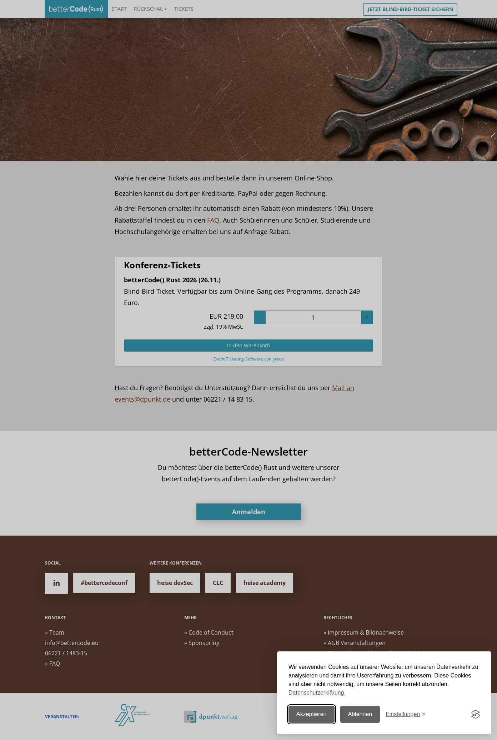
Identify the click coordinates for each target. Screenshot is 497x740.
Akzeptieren (311, 714)
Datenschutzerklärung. (317, 693)
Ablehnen (360, 714)
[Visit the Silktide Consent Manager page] (475, 714)
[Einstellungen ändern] (405, 714)
